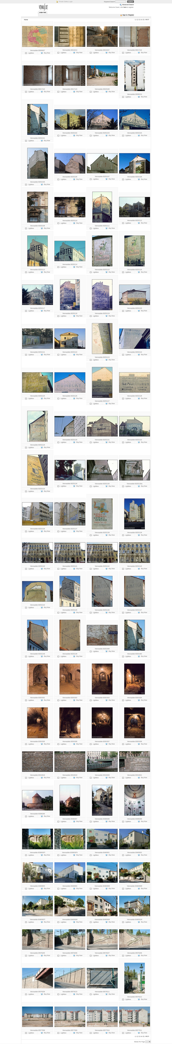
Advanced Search (128, 5)
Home (26, 20)
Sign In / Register (128, 15)
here (124, 7)
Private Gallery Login (65, 1)
